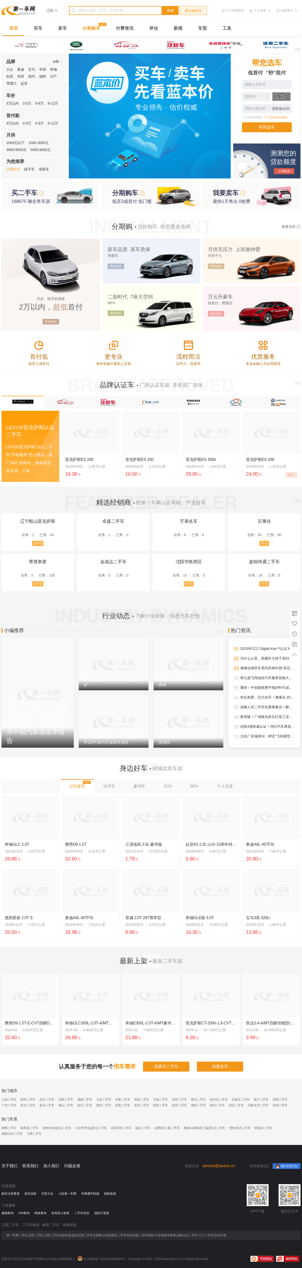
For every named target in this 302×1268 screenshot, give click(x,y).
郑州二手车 (27, 1099)
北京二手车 (46, 1099)
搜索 (170, 10)
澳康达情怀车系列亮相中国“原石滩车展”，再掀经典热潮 (267, 668)
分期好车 (13, 169)
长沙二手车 (27, 1105)
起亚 (24, 83)
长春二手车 (122, 1099)
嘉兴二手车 (46, 1105)
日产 (53, 76)
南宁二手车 (261, 1099)
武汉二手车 (236, 1105)
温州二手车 (280, 1105)
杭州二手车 (179, 1105)
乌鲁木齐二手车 (258, 1105)
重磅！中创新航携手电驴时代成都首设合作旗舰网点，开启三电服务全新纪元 (267, 688)
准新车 (44, 169)
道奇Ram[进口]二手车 (56, 1128)
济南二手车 (141, 1099)
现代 (31, 76)
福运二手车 (142, 1128)
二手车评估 (81, 1213)
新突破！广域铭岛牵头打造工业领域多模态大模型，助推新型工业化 (267, 717)
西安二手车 (160, 1105)
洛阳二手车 (198, 1105)
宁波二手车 (160, 1099)
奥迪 (20, 69)
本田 (20, 76)
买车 (38, 28)
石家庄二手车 (241, 1099)
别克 (9, 76)
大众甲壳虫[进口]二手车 (91, 1128)
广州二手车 (8, 1105)
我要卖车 (220, 1066)
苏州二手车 (141, 1105)
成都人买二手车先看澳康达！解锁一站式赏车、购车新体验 (267, 707)
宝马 (31, 69)
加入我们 (51, 1166)
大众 (9, 69)
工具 (227, 28)
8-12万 (53, 103)
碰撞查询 (7, 1213)
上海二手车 (8, 1099)
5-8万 (39, 103)
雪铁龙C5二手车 (240, 1128)
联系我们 (30, 1166)
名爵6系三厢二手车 (167, 1128)
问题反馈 (72, 1166)
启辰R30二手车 (121, 1128)
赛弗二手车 (8, 1128)
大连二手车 (103, 1099)
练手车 (29, 169)
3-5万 (27, 103)
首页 (13, 28)
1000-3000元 (38, 143)
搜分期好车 (193, 11)
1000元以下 (15, 143)
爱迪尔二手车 (264, 1128)
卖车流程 (30, 1193)
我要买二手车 (166, 1066)
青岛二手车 (198, 1099)
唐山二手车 (65, 1105)
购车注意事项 (10, 1193)
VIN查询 (23, 1213)
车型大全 (47, 1193)
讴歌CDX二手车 (12, 1133)
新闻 (178, 28)
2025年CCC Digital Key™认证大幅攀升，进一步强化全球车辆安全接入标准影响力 (267, 649)
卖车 (62, 28)
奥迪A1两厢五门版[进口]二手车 (204, 1128)
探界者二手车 (29, 1128)
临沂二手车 (84, 1105)
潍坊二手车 (103, 1105)
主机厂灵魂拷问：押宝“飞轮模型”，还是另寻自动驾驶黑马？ (267, 736)
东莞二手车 (122, 1105)
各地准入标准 (60, 1213)
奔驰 (53, 69)
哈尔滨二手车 (219, 1099)
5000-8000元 (40, 150)
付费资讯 (125, 28)
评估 (153, 28)
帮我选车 (267, 127)
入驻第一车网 (67, 1193)
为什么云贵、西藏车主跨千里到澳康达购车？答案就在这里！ (267, 658)
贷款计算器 (101, 1213)
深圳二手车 (179, 1099)
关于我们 (9, 1166)
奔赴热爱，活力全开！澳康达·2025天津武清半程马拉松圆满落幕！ (267, 697)
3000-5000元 (16, 150)
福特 (42, 76)
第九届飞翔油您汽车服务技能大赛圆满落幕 (267, 678)
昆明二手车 (280, 1099)
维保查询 (40, 1213)
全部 (57, 61)
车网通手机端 (90, 1193)
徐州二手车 (217, 1105)
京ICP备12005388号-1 (60, 1259)
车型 (202, 28)
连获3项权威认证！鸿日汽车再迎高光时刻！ (267, 726)
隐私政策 (110, 1193)
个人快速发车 (235, 10)
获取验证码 (281, 109)
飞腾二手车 (34, 1133)
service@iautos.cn (218, 1166)
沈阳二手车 (65, 1099)
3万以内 (12, 103)
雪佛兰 (11, 83)
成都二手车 (84, 1099)
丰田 (42, 69)
